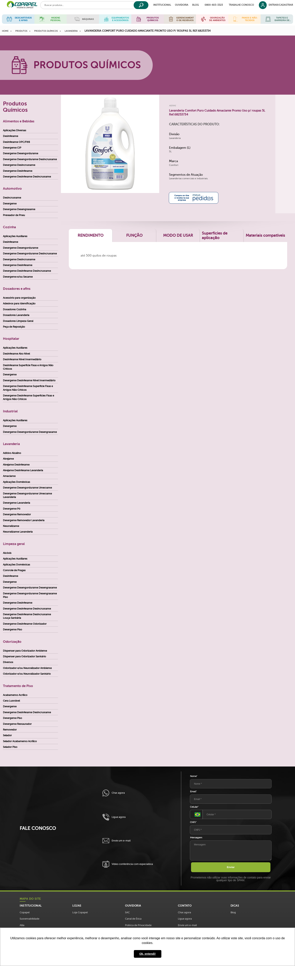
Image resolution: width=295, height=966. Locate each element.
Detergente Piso (12, 629)
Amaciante (9, 476)
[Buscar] (141, 5)
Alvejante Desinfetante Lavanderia (23, 470)
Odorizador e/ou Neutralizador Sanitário (27, 673)
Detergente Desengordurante (20, 153)
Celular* (194, 806)
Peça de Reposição (14, 326)
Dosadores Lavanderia (16, 315)
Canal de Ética (133, 918)
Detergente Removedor (17, 514)
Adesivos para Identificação (19, 303)
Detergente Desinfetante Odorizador (25, 623)
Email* (193, 791)
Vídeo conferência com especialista (127, 864)
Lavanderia (71, 31)
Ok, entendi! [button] (147, 953)
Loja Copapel (80, 912)
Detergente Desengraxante (19, 209)
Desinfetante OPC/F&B (16, 141)
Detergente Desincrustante (19, 164)
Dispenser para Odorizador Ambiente (25, 650)
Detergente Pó (11, 508)
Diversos (8, 662)
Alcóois (7, 552)
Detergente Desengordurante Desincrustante (30, 159)
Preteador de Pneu (14, 215)
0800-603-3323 (214, 5)
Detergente (10, 203)
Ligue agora (114, 817)
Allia (22, 925)
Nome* (193, 776)
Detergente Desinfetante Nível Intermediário (29, 380)
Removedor (10, 729)
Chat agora (113, 793)
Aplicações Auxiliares (15, 236)
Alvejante (8, 458)
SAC (127, 912)
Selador (7, 735)
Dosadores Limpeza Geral (18, 321)
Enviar (231, 867)
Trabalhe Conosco (241, 5)
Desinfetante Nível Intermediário (22, 359)
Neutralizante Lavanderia (18, 531)
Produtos (21, 31)
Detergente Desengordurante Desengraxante (30, 431)
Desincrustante (12, 197)
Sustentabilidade (29, 918)
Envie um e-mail (116, 840)
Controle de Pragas (14, 570)
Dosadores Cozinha (14, 309)
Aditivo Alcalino (12, 453)
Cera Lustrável (11, 700)
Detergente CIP (12, 147)
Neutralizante (11, 526)
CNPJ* (193, 822)
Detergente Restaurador (17, 723)
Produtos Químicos (46, 31)
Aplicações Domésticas (16, 481)
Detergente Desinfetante (17, 170)
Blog (195, 5)
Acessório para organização (19, 297)
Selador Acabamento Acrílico (20, 741)
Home (5, 31)
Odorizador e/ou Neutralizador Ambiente (27, 668)
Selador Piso (10, 746)
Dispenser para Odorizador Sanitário (24, 656)
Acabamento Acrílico (15, 695)
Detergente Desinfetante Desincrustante (27, 176)
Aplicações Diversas (14, 130)
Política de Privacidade (138, 925)
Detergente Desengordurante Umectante (27, 487)
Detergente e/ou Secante (18, 276)
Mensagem (196, 837)
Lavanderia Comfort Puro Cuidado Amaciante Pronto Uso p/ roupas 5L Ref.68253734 (147, 30)
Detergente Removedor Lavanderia (23, 520)
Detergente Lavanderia (16, 502)
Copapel (24, 912)
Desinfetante (10, 136)
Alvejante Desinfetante (16, 464)
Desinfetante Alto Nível (16, 353)
